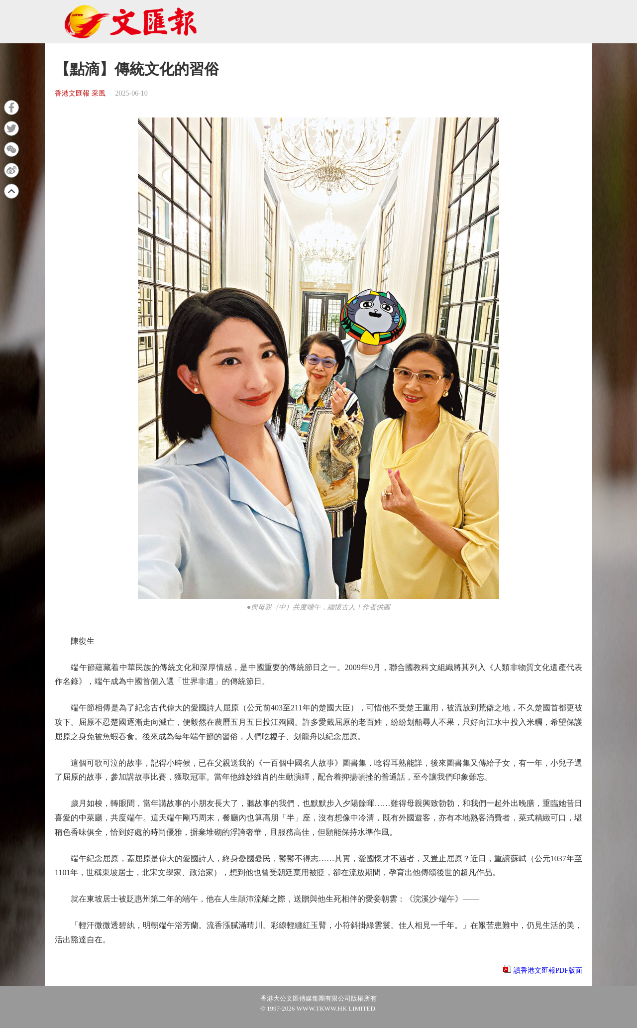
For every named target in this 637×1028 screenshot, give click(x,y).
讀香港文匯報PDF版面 (548, 970)
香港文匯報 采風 (80, 93)
